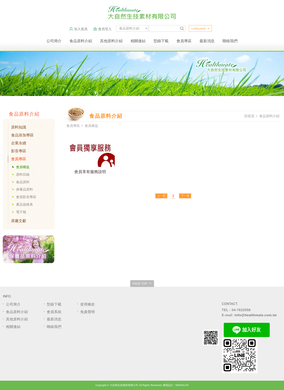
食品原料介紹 (81, 41)
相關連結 (138, 41)
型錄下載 (161, 41)
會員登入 (102, 29)
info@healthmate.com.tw (256, 315)
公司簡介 (54, 41)
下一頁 (185, 195)
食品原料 (23, 182)
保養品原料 (24, 189)
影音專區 (18, 151)
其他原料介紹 (111, 41)
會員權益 (23, 167)
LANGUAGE (198, 28)
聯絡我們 (230, 41)
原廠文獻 (18, 221)
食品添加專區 (22, 135)
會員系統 (54, 312)
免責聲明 (87, 312)
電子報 (21, 212)
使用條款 (87, 304)
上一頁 (161, 195)
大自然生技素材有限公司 (142, 12)
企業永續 (18, 143)
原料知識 (18, 127)
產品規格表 (24, 204)
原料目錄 (23, 174)
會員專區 (184, 41)
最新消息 (207, 41)
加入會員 (78, 29)
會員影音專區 (26, 197)
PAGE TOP (141, 283)
